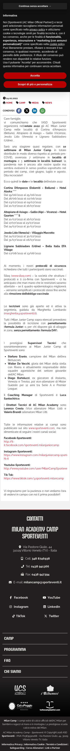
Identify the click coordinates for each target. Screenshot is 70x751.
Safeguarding (17, 748)
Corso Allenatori (34, 748)
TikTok (20, 616)
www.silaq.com (21, 275)
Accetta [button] (35, 75)
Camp (22, 103)
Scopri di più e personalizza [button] (35, 84)
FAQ (7, 660)
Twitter (54, 616)
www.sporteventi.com (42, 428)
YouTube (54, 597)
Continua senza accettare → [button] (35, 6)
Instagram (21, 607)
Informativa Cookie (34, 744)
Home (9, 103)
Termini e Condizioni (56, 744)
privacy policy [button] (37, 29)
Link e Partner (52, 748)
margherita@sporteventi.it (20, 313)
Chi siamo (12, 671)
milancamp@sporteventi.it (43, 582)
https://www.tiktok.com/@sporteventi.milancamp (34, 478)
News (48, 103)
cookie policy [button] (57, 44)
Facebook (21, 597)
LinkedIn (54, 607)
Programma (15, 649)
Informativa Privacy (12, 744)
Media (35, 103)
